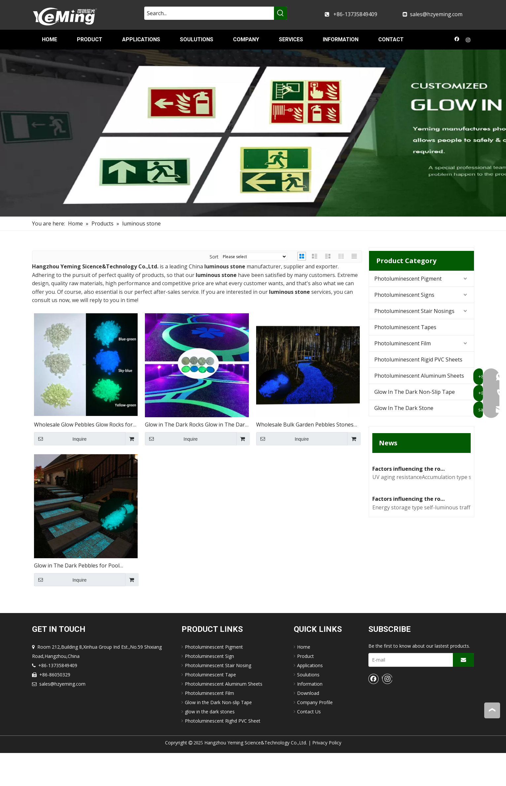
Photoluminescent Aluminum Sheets (419, 375)
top (492, 710)
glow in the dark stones (210, 744)
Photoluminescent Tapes (405, 327)
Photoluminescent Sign (209, 689)
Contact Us (309, 744)
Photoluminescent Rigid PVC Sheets (418, 359)
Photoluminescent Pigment (408, 278)
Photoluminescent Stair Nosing (218, 698)
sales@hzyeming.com (436, 14)
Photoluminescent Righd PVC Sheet (222, 753)
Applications (310, 698)
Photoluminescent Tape (210, 707)
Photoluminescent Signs (404, 294)
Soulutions (308, 707)
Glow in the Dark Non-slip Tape (218, 735)
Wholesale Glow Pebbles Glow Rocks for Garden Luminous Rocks (83, 425)
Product (305, 689)
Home (303, 679)
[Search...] (209, 13)
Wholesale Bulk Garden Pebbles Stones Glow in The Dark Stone (305, 425)
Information (309, 716)
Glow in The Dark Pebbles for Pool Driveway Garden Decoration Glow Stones (85, 566)
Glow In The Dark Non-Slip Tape (414, 391)
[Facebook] (457, 40)
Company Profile (315, 735)
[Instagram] (468, 40)
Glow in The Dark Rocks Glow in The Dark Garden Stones (196, 425)
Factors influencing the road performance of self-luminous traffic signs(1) (409, 611)
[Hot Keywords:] (280, 13)
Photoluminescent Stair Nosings (414, 311)
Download (308, 726)
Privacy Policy (326, 775)
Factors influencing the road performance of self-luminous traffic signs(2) (409, 525)
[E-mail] (409, 693)
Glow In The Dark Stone (403, 408)
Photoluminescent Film (402, 343)
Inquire (60, 438)
